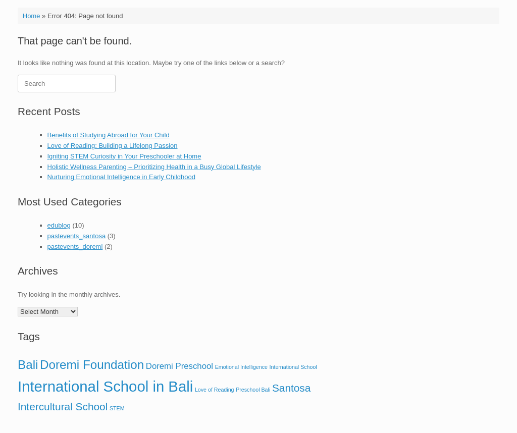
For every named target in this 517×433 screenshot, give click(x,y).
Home (31, 16)
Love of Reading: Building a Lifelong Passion (112, 145)
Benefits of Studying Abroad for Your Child (108, 135)
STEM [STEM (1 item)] (117, 408)
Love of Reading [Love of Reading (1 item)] (214, 390)
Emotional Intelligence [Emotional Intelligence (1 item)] (241, 367)
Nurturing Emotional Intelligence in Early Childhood (121, 177)
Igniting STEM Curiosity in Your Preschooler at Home (124, 156)
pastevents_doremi (75, 246)
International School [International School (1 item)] (293, 367)
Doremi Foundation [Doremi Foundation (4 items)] (92, 364)
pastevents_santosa (76, 236)
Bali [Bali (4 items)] (28, 364)
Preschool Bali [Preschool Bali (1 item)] (253, 390)
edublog (59, 225)
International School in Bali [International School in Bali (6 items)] (105, 386)
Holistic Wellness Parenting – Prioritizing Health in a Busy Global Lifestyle (154, 167)
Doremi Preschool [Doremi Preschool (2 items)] (179, 366)
